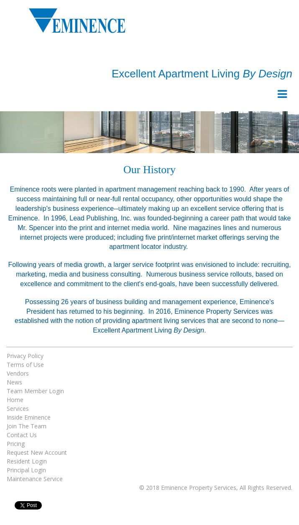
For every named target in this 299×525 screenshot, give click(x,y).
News (14, 382)
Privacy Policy (25, 356)
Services (18, 408)
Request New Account (37, 452)
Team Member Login (35, 391)
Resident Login (27, 461)
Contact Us (22, 435)
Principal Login (26, 470)
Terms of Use (25, 365)
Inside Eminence (29, 417)
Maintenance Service (35, 479)
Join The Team (26, 426)
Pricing (16, 444)
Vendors (18, 373)
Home (15, 400)
